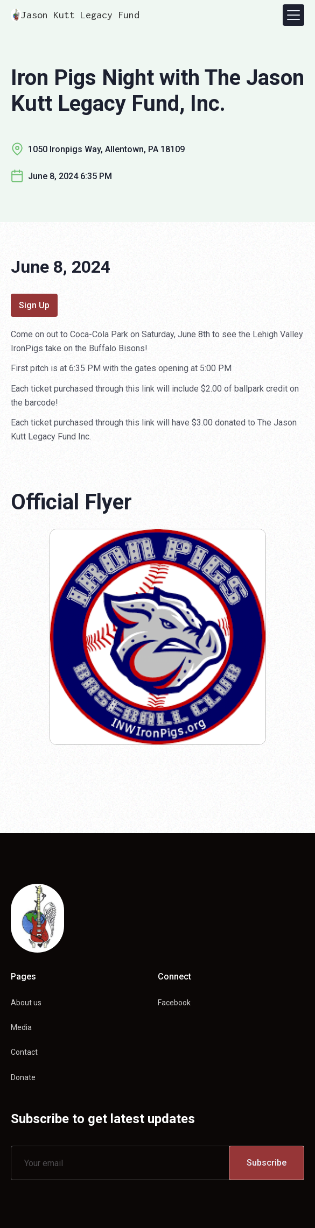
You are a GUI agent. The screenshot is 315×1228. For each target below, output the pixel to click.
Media (21, 1027)
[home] (75, 15)
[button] (293, 15)
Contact (24, 1052)
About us (26, 1002)
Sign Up (34, 305)
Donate (23, 1077)
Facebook (174, 1002)
